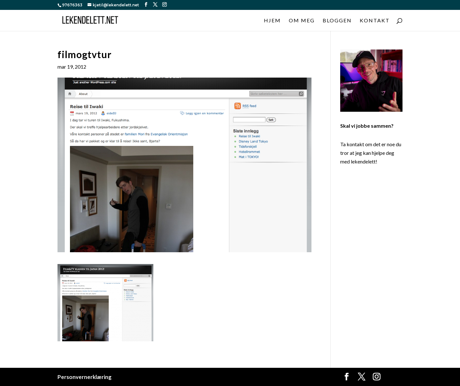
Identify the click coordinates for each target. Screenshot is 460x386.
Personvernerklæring (84, 377)
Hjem (272, 20)
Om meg (302, 20)
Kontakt (375, 20)
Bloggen (337, 20)
